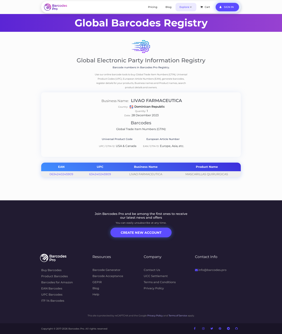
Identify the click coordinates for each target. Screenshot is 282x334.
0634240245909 (61, 174)
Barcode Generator (106, 270)
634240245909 (100, 174)
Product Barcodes (54, 276)
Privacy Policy (154, 288)
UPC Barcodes (51, 294)
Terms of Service (178, 315)
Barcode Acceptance (107, 276)
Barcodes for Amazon (57, 282)
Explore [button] (184, 7)
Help (95, 294)
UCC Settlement (156, 276)
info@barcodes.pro (210, 270)
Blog (168, 7)
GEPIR (97, 282)
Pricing (152, 7)
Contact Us (152, 270)
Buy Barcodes (51, 270)
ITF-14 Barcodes (52, 300)
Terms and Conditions (160, 282)
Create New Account (141, 233)
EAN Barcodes (51, 288)
